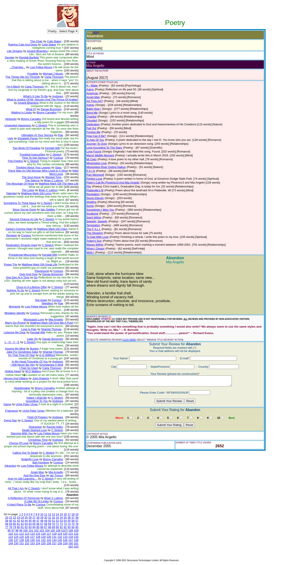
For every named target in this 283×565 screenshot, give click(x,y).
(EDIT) (96, 32)
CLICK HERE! (129, 340)
